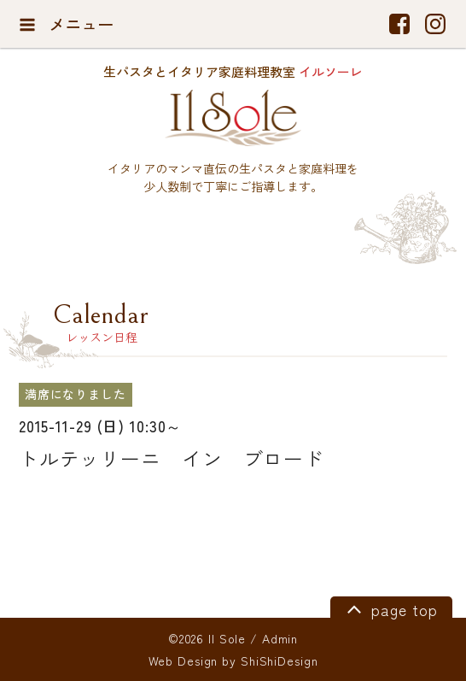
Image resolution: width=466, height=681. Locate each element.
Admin (280, 638)
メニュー (66, 24)
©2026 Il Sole (207, 638)
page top (389, 608)
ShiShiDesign (279, 660)
